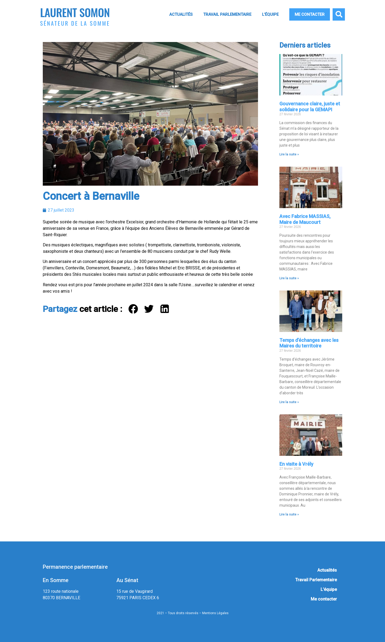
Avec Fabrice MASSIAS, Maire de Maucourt (304, 219)
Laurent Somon (75, 12)
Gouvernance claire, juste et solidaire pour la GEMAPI (309, 106)
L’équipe (270, 14)
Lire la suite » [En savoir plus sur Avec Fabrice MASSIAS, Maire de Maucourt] (289, 278)
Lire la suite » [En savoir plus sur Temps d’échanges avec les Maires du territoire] (289, 402)
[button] (339, 14)
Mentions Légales (215, 613)
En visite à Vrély (296, 464)
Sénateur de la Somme (75, 23)
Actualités (180, 14)
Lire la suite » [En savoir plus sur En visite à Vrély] (289, 514)
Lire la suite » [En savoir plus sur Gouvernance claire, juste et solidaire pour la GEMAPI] (289, 154)
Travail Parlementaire (227, 14)
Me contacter (310, 14)
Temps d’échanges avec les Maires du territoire (308, 343)
